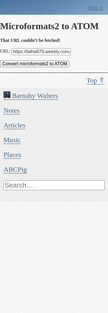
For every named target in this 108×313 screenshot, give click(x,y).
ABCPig (15, 169)
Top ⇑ (95, 80)
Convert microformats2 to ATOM (34, 63)
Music (12, 140)
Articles (14, 125)
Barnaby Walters (30, 95)
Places (12, 154)
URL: (35, 51)
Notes (11, 110)
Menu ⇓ (95, 7)
